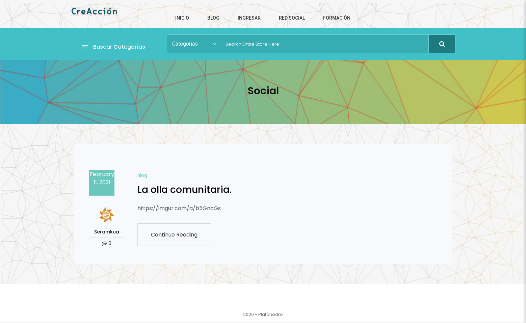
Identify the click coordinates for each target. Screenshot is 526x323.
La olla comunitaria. (184, 189)
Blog (142, 175)
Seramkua (106, 231)
